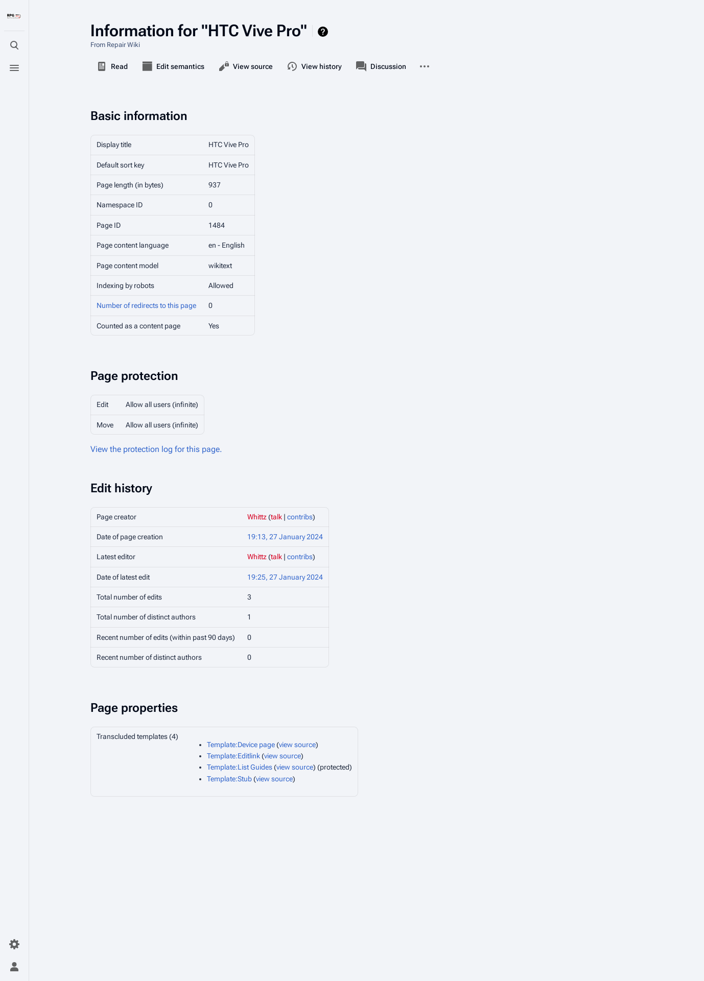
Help (324, 32)
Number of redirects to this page (146, 305)
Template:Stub (229, 779)
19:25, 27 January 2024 (285, 577)
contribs (300, 517)
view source (297, 744)
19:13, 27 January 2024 (285, 537)
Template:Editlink (233, 756)
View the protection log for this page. (156, 449)
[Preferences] (14, 944)
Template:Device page (241, 744)
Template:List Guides (239, 767)
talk (276, 517)
